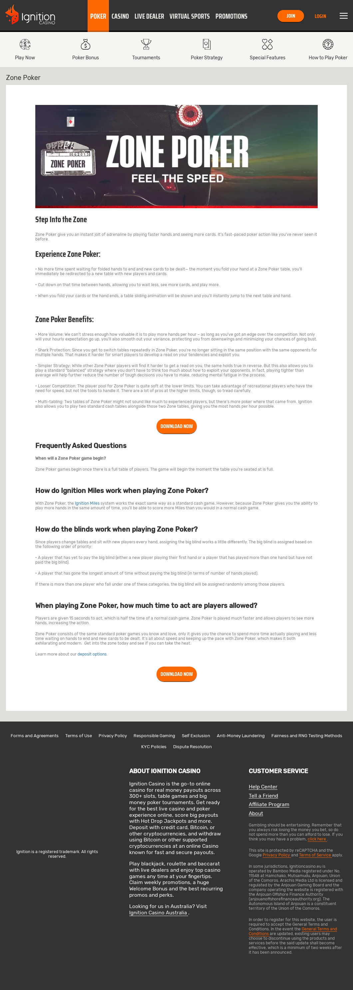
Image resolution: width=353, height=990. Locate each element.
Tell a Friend (263, 796)
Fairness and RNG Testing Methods (306, 736)
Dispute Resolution (192, 746)
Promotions (231, 16)
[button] (98, 16)
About (256, 813)
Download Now (177, 426)
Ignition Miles (87, 503)
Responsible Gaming (154, 736)
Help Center (263, 787)
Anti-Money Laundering (241, 736)
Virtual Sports (190, 16)
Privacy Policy (113, 736)
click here (317, 839)
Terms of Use (78, 736)
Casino (120, 16)
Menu (344, 16)
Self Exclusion (196, 736)
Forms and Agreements (35, 736)
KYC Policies (154, 746)
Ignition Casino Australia (158, 913)
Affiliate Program (269, 804)
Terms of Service (315, 855)
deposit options (92, 654)
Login (320, 16)
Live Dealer (149, 16)
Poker (98, 16)
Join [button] (291, 16)
